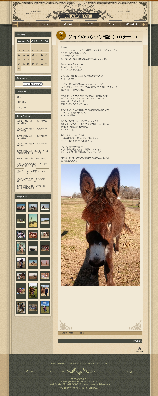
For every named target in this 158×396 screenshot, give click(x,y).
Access (95, 363)
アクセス (110, 24)
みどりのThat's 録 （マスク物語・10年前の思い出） (31, 187)
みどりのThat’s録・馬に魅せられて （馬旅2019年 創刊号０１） (34, 152)
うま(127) (21, 107)
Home (53, 363)
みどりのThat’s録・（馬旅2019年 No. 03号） (33, 137)
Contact (104, 363)
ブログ (89, 24)
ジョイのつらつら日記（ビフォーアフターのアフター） (32, 165)
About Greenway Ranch (67, 363)
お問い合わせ (131, 24)
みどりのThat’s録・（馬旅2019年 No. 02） (33, 144)
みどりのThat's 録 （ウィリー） (32, 158)
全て (19, 96)
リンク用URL (80, 333)
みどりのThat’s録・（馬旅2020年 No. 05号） (33, 122)
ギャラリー (69, 24)
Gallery (81, 363)
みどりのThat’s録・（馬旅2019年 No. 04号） (33, 130)
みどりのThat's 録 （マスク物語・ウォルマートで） (31, 179)
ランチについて (48, 24)
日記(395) (21, 102)
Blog (88, 363)
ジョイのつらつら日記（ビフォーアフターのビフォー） (32, 172)
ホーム (28, 24)
